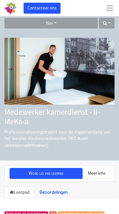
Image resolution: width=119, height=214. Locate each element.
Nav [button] (49, 23)
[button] (107, 23)
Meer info (97, 173)
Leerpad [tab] (20, 192)
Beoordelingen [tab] (54, 192)
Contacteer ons (42, 8)
